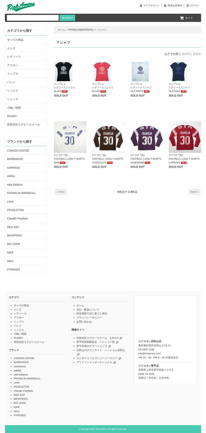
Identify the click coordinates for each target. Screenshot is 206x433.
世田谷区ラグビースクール (23, 124)
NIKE (10, 252)
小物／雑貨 (14, 107)
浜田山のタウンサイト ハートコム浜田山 (101, 350)
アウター (12, 65)
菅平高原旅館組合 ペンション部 (96, 341)
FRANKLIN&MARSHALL (81, 29)
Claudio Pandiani (17, 218)
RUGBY (12, 116)
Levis (10, 201)
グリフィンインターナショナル (94, 362)
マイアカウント (151, 5)
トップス (12, 73)
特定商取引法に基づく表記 (92, 313)
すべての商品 (15, 39)
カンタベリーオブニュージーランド (97, 358)
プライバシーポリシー (89, 317)
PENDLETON (15, 210)
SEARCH (67, 17)
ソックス (12, 90)
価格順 (186, 53)
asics (10, 261)
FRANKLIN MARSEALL (21, 193)
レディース (14, 56)
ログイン (194, 5)
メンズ (11, 48)
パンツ (11, 82)
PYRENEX (13, 269)
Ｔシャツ (101, 29)
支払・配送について (88, 309)
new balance (15, 184)
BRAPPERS (14, 235)
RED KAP (13, 227)
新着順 (197, 53)
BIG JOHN (13, 243)
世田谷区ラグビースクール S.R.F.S (97, 337)
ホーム (61, 29)
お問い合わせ (84, 321)
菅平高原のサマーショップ (92, 346)
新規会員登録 (175, 5)
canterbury (13, 167)
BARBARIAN (15, 159)
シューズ (12, 99)
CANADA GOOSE (18, 150)
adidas (11, 176)
